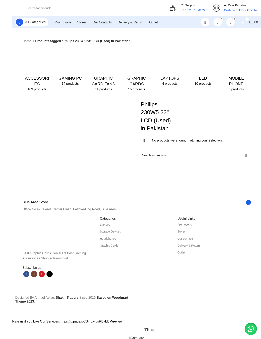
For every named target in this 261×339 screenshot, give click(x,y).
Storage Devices (110, 231)
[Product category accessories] (37, 69)
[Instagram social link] (34, 274)
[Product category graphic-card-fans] (103, 69)
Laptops (105, 224)
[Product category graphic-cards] (136, 69)
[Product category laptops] (169, 66)
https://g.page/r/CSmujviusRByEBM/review (91, 321)
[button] (251, 329)
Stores (181, 231)
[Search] (92, 8)
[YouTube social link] (42, 274)
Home (27, 41)
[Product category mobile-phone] (236, 69)
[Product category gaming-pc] (70, 66)
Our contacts (185, 238)
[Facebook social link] (26, 274)
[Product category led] (203, 66)
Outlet (181, 252)
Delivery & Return (188, 245)
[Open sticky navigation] (31, 22)
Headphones (108, 238)
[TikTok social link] (49, 274)
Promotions (184, 224)
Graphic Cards (109, 245)
